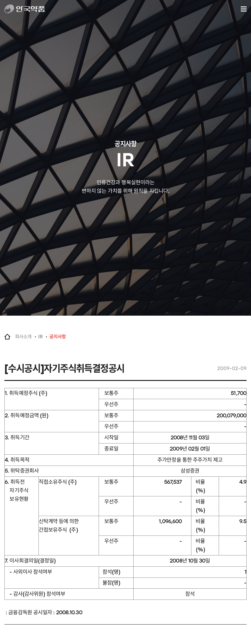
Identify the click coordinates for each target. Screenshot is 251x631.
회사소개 (23, 336)
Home (7, 337)
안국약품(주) (30, 8)
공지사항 (57, 336)
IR (40, 336)
